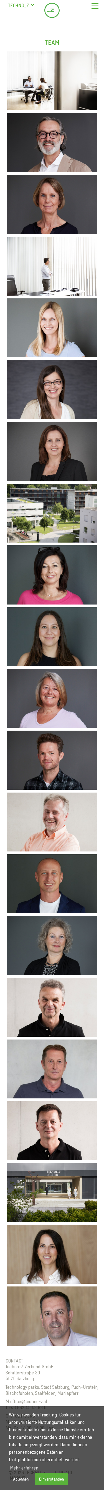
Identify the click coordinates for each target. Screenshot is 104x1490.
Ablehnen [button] (21, 1478)
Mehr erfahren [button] (24, 1468)
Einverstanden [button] (51, 1478)
